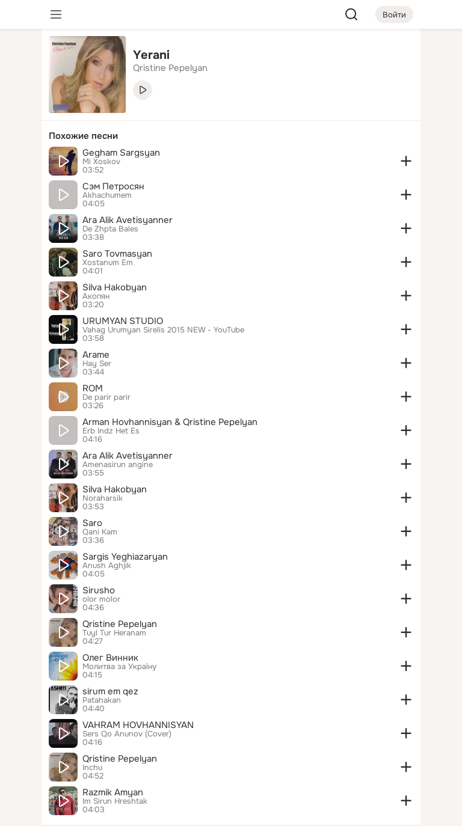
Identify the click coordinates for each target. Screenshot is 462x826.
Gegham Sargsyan (121, 153)
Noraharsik (102, 498)
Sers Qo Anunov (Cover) (126, 734)
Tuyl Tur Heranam (114, 633)
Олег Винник (110, 657)
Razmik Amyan (112, 792)
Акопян (95, 296)
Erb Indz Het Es (111, 431)
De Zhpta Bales (110, 229)
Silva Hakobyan (114, 287)
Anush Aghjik (106, 565)
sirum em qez (110, 691)
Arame (95, 354)
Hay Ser (96, 363)
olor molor (101, 599)
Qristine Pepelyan (119, 624)
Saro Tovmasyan (117, 254)
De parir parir (106, 397)
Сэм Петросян (113, 186)
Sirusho (98, 590)
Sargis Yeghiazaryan (125, 556)
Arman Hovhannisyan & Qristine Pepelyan (169, 422)
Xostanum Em (107, 263)
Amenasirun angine (117, 464)
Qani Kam (99, 532)
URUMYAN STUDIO (122, 321)
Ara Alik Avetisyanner (127, 220)
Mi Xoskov (101, 162)
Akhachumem (107, 195)
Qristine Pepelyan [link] (170, 68)
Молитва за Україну (119, 666)
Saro (92, 523)
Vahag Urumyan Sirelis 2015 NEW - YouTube (163, 330)
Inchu (92, 767)
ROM (92, 388)
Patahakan (101, 700)
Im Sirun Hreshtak (114, 801)
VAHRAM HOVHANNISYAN (138, 725)
